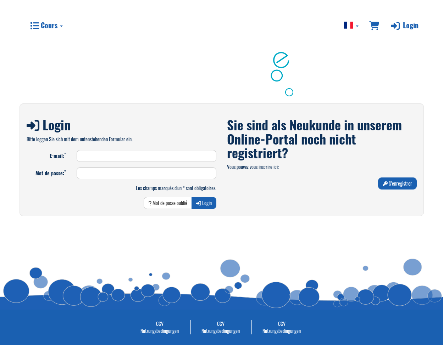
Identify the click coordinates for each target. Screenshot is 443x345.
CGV (160, 323)
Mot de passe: (50, 173)
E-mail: (58, 155)
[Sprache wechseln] (351, 25)
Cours (46, 25)
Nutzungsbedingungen (159, 330)
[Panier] (374, 25)
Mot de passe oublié (167, 203)
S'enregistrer (397, 183)
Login (404, 25)
